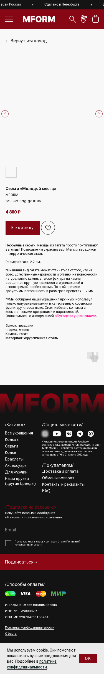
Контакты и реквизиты (63, 484)
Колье (10, 452)
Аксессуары (16, 465)
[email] (51, 530)
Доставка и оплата (60, 471)
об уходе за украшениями (75, 316)
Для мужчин (16, 472)
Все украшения (19, 433)
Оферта (11, 634)
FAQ (46, 490)
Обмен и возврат (58, 478)
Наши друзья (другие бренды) (20, 481)
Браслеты (14, 459)
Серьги (11, 446)
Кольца (12, 439)
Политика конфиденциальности (29, 627)
